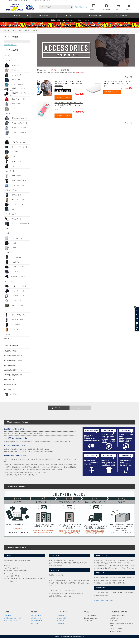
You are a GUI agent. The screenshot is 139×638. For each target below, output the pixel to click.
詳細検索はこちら (81, 7)
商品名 (53, 72)
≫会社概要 (7, 615)
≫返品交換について (37, 621)
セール (69, 15)
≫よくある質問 (61, 618)
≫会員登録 (60, 615)
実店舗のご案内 (95, 15)
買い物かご (129, 7)
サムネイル (47, 70)
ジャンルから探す (11, 345)
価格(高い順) (71, 72)
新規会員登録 (106, 7)
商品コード (47, 72)
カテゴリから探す (11, 50)
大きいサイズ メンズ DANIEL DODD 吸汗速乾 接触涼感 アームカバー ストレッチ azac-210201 (69, 83)
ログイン (118, 7)
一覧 (61, 70)
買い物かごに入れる (63, 97)
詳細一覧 (66, 70)
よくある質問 (121, 15)
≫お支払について (36, 615)
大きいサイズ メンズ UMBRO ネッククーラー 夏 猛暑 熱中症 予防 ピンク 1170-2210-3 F (69, 105)
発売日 (57, 72)
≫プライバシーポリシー (11, 621)
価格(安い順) (63, 72)
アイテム (20, 15)
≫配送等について (36, 618)
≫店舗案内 (60, 623)
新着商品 (43, 15)
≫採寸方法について (37, 623)
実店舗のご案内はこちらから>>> (103, 600)
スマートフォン (58, 408)
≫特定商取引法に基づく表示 (12, 618)
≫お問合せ (60, 621)
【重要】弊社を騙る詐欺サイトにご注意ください (69, 20)
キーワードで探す (11, 37)
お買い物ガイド (94, 7)
